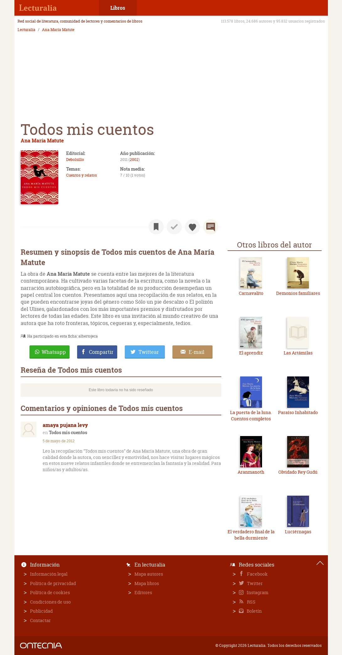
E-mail (196, 352)
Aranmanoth (251, 472)
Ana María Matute (58, 29)
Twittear (149, 352)
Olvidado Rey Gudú (298, 472)
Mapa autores (148, 574)
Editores (143, 592)
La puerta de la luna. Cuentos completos (251, 415)
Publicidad (41, 611)
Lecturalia (26, 29)
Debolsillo (75, 159)
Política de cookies (50, 592)
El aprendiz (251, 353)
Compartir (101, 352)
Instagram (257, 592)
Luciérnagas (298, 532)
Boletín (254, 611)
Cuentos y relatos (81, 175)
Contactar (40, 620)
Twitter (254, 583)
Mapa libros (146, 583)
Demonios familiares (298, 293)
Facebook (257, 574)
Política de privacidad (53, 583)
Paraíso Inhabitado (298, 412)
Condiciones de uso (50, 602)
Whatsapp (54, 352)
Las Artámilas (298, 353)
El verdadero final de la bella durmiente (251, 535)
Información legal (48, 574)
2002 (134, 159)
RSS (250, 602)
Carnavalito (251, 293)
